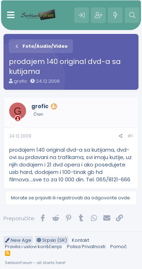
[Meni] (10, 15)
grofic (20, 81)
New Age (18, 240)
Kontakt (80, 240)
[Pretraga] (132, 15)
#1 (130, 136)
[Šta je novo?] (115, 15)
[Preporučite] (120, 136)
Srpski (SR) (52, 240)
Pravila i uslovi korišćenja (33, 246)
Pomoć (118, 246)
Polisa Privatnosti (86, 246)
